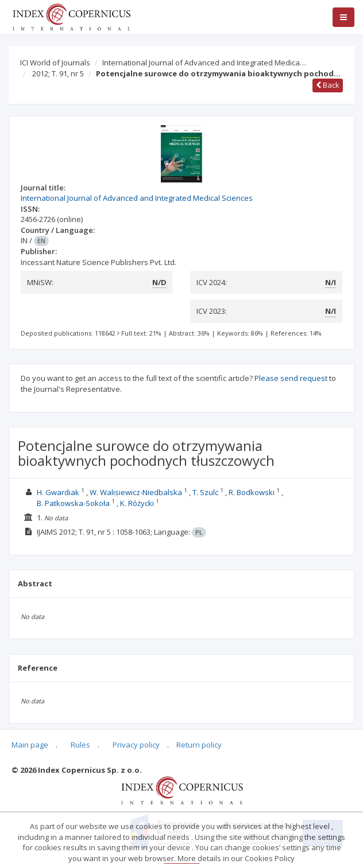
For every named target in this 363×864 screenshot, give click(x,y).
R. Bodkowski (252, 492)
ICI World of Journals (55, 62)
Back (327, 85)
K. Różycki (137, 503)
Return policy (199, 745)
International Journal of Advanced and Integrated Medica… (204, 62)
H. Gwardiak (58, 492)
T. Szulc (205, 492)
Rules (80, 745)
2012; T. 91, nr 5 (58, 73)
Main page (29, 745)
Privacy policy (136, 745)
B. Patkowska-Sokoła (73, 503)
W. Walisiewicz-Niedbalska (136, 492)
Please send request (290, 378)
